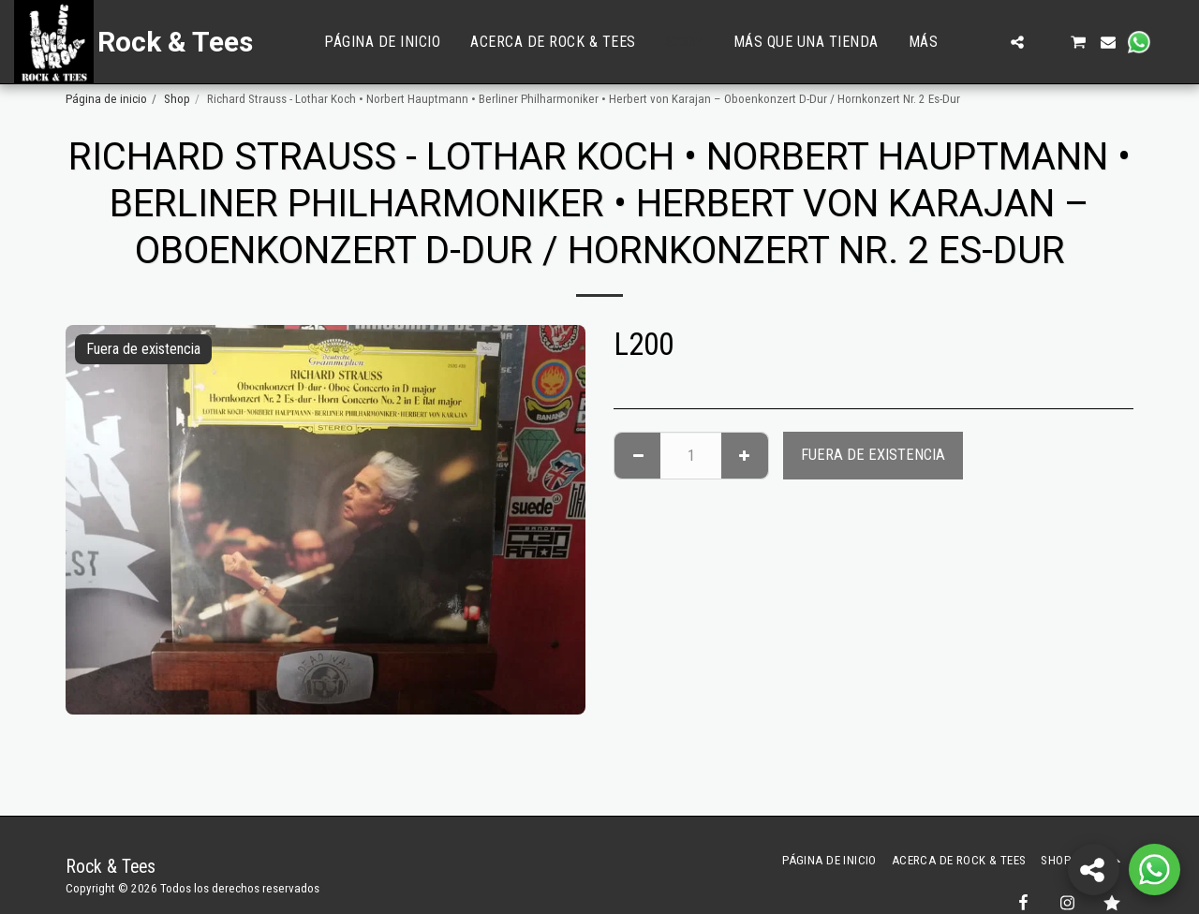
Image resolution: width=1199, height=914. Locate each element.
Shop (177, 99)
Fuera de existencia (873, 455)
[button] (987, 42)
